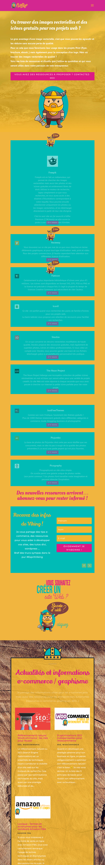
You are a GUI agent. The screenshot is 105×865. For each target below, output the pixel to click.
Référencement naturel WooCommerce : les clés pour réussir (33, 738)
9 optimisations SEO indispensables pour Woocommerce (69, 738)
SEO (20, 745)
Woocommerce (31, 745)
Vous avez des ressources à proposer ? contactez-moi (52, 76)
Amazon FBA (24, 833)
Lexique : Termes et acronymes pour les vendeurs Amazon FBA (32, 826)
